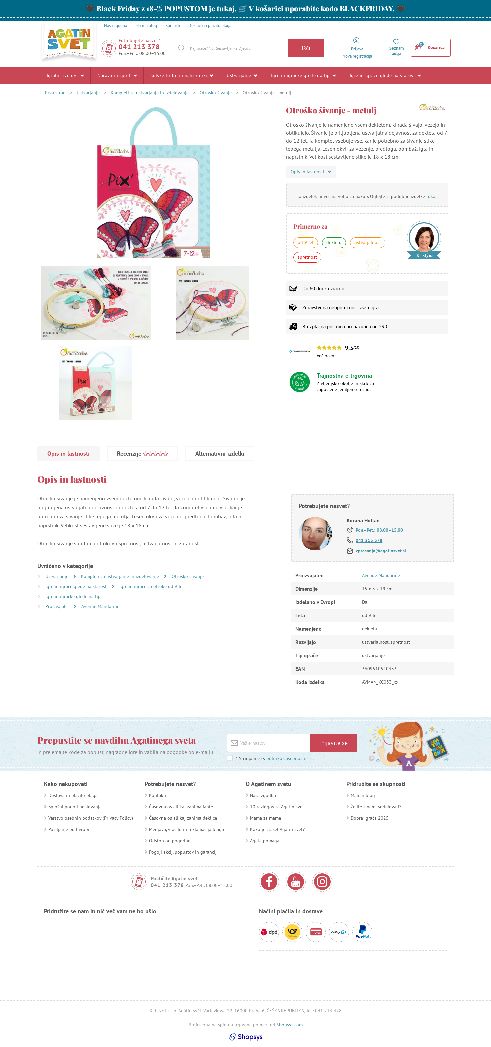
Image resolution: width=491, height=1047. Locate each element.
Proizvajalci (57, 606)
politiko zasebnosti (285, 758)
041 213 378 (139, 46)
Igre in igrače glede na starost (385, 75)
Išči (306, 48)
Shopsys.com (290, 1025)
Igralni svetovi (65, 75)
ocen (329, 356)
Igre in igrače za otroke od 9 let (151, 586)
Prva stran (55, 93)
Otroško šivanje (216, 93)
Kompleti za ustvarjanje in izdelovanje (150, 93)
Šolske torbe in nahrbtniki (181, 75)
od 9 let (306, 242)
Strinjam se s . (270, 758)
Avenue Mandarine (100, 606)
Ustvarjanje (242, 75)
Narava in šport (117, 75)
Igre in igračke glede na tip (303, 75)
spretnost (307, 257)
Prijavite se (333, 743)
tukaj (431, 196)
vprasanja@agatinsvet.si (381, 551)
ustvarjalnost (367, 242)
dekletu (334, 242)
